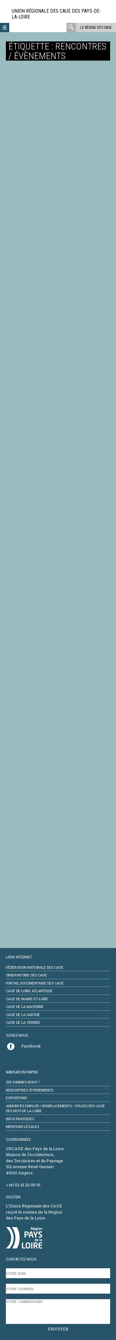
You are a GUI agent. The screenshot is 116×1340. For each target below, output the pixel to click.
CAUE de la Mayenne (25, 1006)
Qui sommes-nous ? (22, 1082)
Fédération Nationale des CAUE (34, 967)
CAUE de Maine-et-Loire (27, 998)
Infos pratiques (20, 1118)
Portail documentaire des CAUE (35, 983)
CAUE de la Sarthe (23, 1014)
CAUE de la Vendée (23, 1022)
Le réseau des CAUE (96, 27)
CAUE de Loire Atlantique (29, 990)
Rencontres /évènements (29, 1090)
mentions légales (22, 1126)
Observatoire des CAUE (26, 975)
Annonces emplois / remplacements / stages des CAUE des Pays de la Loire (55, 1108)
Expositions (16, 1097)
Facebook (31, 1046)
